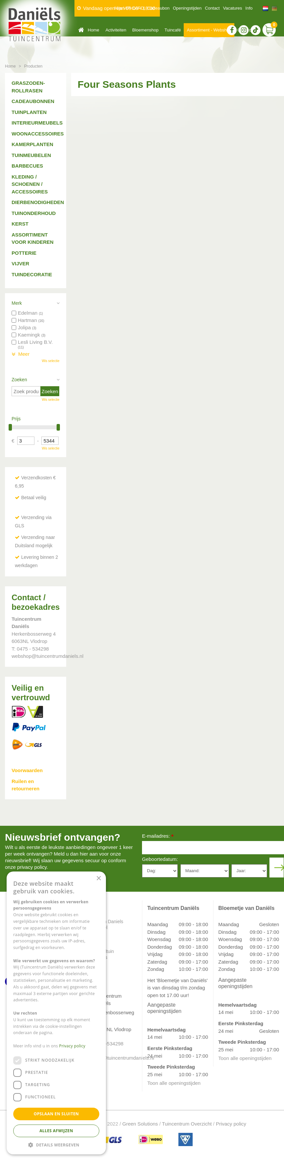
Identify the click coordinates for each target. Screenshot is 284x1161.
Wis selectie (50, 361)
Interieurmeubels (36, 123)
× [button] (98, 878)
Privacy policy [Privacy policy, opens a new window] (72, 1046)
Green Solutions (140, 1124)
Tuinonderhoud (34, 213)
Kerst (20, 224)
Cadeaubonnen (33, 101)
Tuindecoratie (32, 274)
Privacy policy (231, 1124)
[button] (56, 1144)
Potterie (24, 253)
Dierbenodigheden (36, 202)
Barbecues (27, 166)
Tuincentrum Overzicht (187, 1124)
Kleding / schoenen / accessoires (30, 184)
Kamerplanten (32, 144)
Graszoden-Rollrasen (28, 86)
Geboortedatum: (160, 859)
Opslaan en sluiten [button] (56, 1114)
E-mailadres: (157, 836)
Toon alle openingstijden (174, 1083)
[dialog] (56, 1012)
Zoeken (19, 379)
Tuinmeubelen (31, 155)
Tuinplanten (29, 112)
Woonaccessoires (36, 133)
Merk (17, 303)
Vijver (20, 263)
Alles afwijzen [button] (56, 1131)
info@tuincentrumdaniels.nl (113, 1058)
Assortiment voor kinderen (33, 238)
